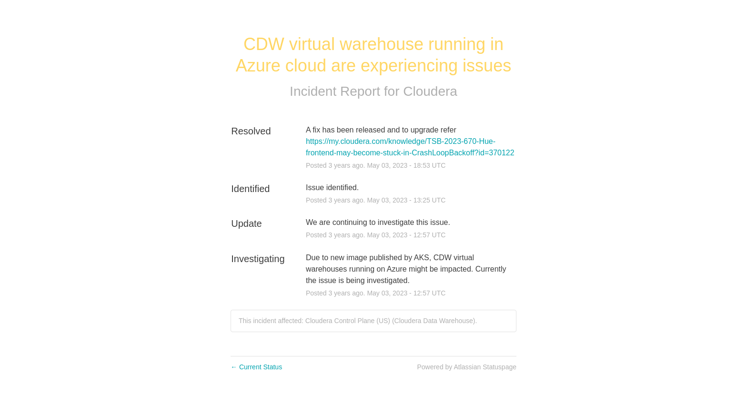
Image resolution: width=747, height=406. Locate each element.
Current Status (256, 367)
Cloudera (430, 91)
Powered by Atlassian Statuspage (466, 367)
